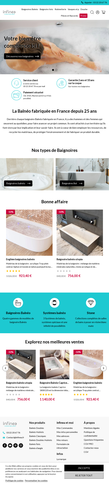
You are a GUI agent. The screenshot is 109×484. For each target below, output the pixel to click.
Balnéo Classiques (37, 436)
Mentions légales (92, 428)
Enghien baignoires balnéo (20, 259)
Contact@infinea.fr (15, 437)
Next (103, 368)
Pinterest (15, 445)
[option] (54, 47)
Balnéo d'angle (36, 448)
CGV (86, 452)
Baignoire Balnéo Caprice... (54, 382)
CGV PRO (88, 444)
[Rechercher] (92, 12)
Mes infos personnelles (67, 432)
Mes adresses (63, 436)
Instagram (21, 445)
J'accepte (84, 468)
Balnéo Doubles (36, 428)
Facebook (5, 445)
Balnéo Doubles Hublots (40, 440)
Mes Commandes (65, 428)
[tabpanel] (29, 250)
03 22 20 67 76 (13, 432)
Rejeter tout (84, 475)
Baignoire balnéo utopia (70, 259)
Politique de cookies (14, 480)
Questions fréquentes (94, 439)
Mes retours (62, 440)
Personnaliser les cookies (36, 480)
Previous (5, 368)
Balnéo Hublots (36, 432)
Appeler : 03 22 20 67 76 (95, 2)
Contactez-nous (91, 448)
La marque (61, 459)
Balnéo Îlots (34, 444)
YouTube (10, 445)
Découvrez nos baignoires (20, 56)
